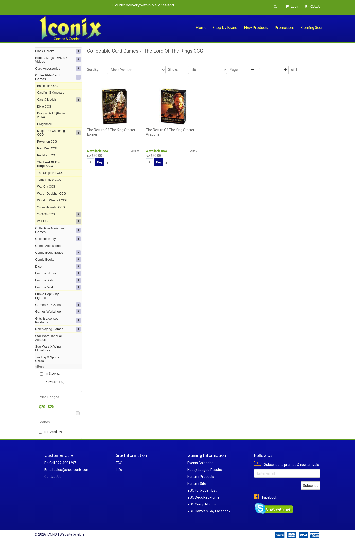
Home (201, 27)
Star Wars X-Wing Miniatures (48, 348)
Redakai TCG (46, 155)
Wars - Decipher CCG (51, 193)
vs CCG (59, 221)
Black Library (58, 51)
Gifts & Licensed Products (58, 320)
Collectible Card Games (58, 77)
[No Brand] (50, 432)
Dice (58, 266)
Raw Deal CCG (47, 148)
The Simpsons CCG (50, 173)
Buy (99, 162)
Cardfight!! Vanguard (50, 92)
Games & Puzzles (58, 304)
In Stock (52, 374)
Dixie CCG (44, 106)
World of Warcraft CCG (52, 200)
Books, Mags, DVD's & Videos (58, 59)
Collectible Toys (58, 238)
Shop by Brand (225, 27)
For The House (58, 273)
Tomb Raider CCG (49, 179)
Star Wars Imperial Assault (48, 338)
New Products (256, 27)
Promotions (285, 27)
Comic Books (58, 259)
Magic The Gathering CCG (59, 132)
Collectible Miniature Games (58, 230)
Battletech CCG (47, 86)
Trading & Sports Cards (47, 359)
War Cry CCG (46, 186)
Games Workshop (58, 311)
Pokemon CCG (47, 141)
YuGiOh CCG (59, 214)
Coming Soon (312, 27)
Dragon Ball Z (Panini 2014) (51, 115)
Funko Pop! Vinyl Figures (47, 296)
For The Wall (58, 287)
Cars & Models (59, 99)
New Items (54, 382)
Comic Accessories (48, 246)
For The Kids (58, 280)
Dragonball (44, 124)
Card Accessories (58, 68)
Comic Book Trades (58, 252)
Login (291, 6)
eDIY (81, 534)
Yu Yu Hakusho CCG (51, 207)
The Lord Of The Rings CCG (48, 164)
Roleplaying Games (58, 329)
